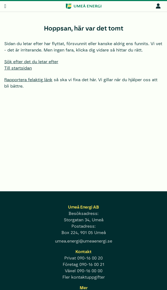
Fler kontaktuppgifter (83, 277)
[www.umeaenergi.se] (83, 6)
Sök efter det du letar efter (31, 61)
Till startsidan (18, 68)
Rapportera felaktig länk (28, 79)
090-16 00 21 (91, 264)
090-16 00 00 (89, 270)
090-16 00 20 (90, 258)
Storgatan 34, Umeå (83, 219)
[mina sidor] (158, 5)
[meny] (5, 6)
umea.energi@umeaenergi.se (83, 241)
